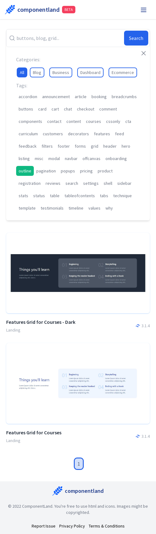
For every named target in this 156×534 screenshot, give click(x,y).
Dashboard (90, 72)
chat (68, 109)
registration (30, 183)
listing (24, 158)
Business (60, 72)
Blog (37, 72)
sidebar (124, 183)
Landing (13, 330)
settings (91, 183)
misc (39, 158)
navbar (71, 158)
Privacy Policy (72, 526)
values (94, 208)
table (55, 195)
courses (93, 121)
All (22, 72)
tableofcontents (80, 195)
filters (47, 146)
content (73, 121)
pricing (86, 171)
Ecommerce (123, 72)
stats (23, 195)
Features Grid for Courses (33, 432)
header (110, 146)
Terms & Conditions (107, 526)
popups (68, 171)
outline (25, 171)
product (105, 171)
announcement (56, 96)
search (71, 183)
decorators (78, 134)
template (27, 208)
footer (64, 146)
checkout (85, 109)
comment (108, 109)
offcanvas (91, 158)
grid (94, 146)
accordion (28, 96)
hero (126, 146)
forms (80, 146)
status (39, 195)
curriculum (28, 134)
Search (136, 38)
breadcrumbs (124, 96)
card (42, 109)
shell (108, 183)
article (81, 96)
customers (53, 134)
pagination (46, 171)
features (102, 134)
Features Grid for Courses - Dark (40, 322)
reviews (53, 183)
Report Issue (44, 526)
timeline (76, 208)
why (109, 208)
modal (54, 158)
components (30, 121)
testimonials (52, 208)
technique (122, 195)
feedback (28, 146)
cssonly (113, 121)
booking (99, 96)
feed (119, 134)
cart (55, 109)
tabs (104, 195)
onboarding (116, 158)
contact (54, 121)
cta (128, 121)
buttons (26, 109)
